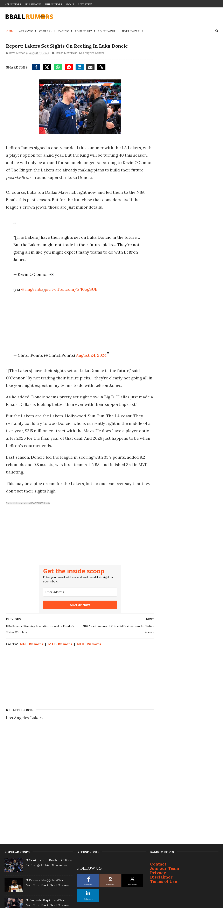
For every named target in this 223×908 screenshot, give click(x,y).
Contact (158, 757)
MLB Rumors (33, 4)
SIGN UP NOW (76, 613)
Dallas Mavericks (66, 53)
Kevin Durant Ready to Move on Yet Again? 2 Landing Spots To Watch (48, 879)
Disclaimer (161, 770)
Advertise (85, 4)
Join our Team (164, 762)
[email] (76, 599)
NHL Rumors (53, 4)
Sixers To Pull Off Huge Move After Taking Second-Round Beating (49, 819)
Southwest (107, 31)
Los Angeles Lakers (91, 53)
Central (45, 31)
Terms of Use (163, 775)
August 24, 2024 (90, 355)
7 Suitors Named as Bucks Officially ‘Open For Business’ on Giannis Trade (49, 859)
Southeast (83, 31)
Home (9, 31)
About (70, 4)
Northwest (131, 31)
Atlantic (26, 31)
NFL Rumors (13, 4)
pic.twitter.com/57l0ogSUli (70, 289)
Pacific (63, 31)
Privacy (158, 766)
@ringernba (32, 289)
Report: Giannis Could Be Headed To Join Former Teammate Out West (45, 839)
